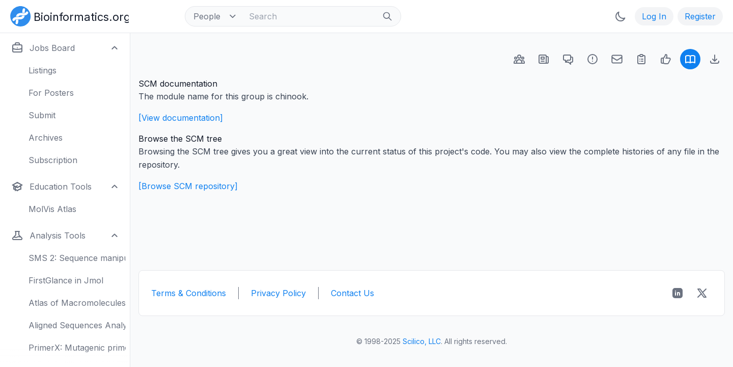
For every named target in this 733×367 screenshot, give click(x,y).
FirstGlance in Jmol (66, 280)
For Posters (51, 93)
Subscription (53, 160)
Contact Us (352, 293)
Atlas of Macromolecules (77, 303)
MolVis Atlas (52, 209)
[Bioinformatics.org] (67, 15)
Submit (42, 115)
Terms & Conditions (188, 293)
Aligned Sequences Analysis (77, 325)
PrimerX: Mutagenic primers (77, 348)
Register (700, 16)
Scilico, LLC (422, 341)
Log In (654, 16)
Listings (43, 70)
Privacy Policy (278, 293)
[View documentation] (180, 118)
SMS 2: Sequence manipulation (77, 258)
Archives (46, 138)
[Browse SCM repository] (188, 186)
